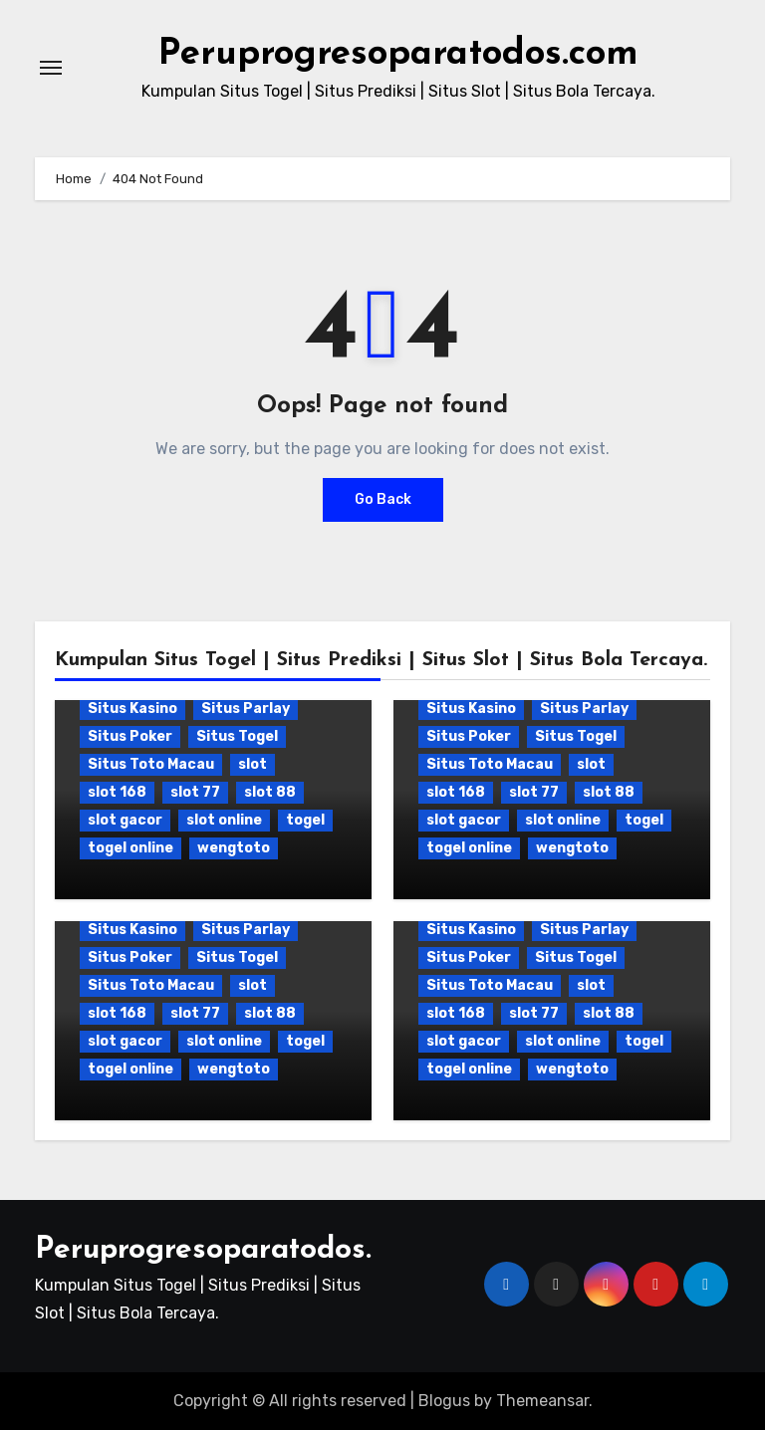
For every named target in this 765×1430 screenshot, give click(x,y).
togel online (130, 847)
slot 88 (270, 792)
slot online (224, 820)
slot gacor (125, 820)
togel (305, 820)
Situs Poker (130, 736)
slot (252, 764)
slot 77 (195, 792)
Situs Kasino (132, 708)
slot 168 (117, 792)
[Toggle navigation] (51, 68)
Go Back (383, 499)
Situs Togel (237, 736)
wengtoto (233, 847)
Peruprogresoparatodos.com (398, 54)
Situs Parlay (245, 708)
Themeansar (542, 1400)
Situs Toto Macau (151, 764)
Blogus (444, 1400)
